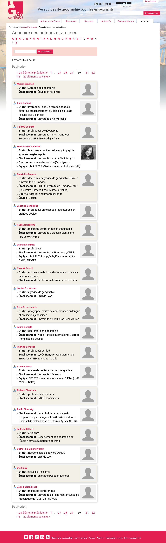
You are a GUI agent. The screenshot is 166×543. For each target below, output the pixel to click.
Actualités (106, 21)
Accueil (24, 27)
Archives (100, 538)
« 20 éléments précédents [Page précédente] (32, 72)
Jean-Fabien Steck (27, 487)
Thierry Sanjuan (25, 126)
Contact (91, 538)
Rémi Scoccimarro (27, 307)
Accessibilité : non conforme (74, 538)
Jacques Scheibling (27, 205)
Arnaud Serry (24, 366)
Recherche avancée (114, 538)
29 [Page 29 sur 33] (71, 72)
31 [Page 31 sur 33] (87, 72)
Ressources (71, 21)
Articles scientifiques (50, 21)
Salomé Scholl (25, 268)
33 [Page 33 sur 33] (18, 76)
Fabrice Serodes (26, 346)
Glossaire (88, 21)
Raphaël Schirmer (27, 225)
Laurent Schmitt (26, 244)
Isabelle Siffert (25, 429)
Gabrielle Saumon (26, 174)
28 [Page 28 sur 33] (65, 72)
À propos (145, 21)
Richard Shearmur (27, 390)
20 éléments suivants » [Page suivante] (36, 76)
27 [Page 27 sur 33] (59, 72)
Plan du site (56, 538)
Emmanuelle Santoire (28, 146)
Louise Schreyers (27, 288)
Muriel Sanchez (25, 84)
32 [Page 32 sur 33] (93, 72)
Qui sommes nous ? (132, 538)
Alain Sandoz (24, 103)
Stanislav (22, 468)
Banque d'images (126, 21)
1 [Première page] (51, 72)
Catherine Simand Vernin (30, 448)
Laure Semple (24, 327)
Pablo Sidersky (25, 409)
